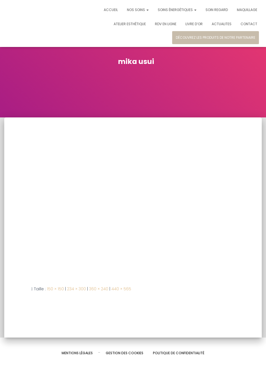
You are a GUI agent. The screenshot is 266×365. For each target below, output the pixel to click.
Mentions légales (77, 353)
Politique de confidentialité (178, 353)
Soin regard (217, 9)
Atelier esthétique (130, 24)
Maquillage (247, 9)
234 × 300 (76, 289)
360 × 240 (98, 289)
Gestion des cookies (124, 353)
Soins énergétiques (177, 9)
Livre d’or (194, 24)
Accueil (111, 9)
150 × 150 (55, 289)
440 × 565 (121, 289)
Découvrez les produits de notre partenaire (215, 37)
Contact (249, 24)
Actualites (222, 24)
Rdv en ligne (165, 24)
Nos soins (138, 9)
